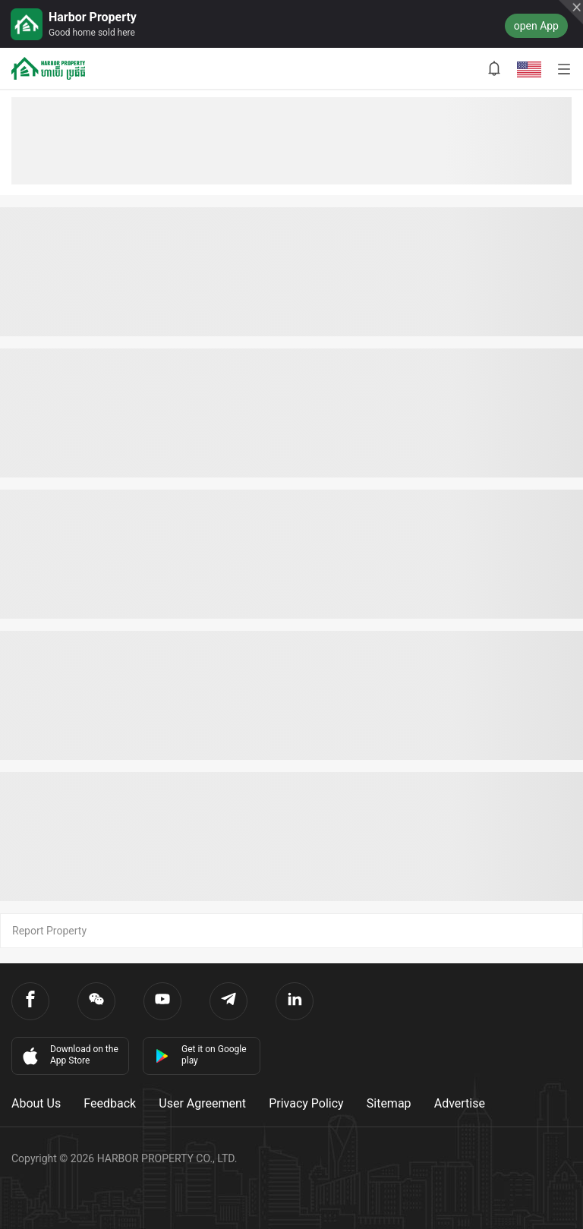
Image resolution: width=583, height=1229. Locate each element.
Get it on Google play (201, 1055)
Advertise (459, 1103)
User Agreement (202, 1103)
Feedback (110, 1103)
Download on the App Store (69, 1055)
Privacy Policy (306, 1103)
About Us (36, 1103)
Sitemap (389, 1103)
